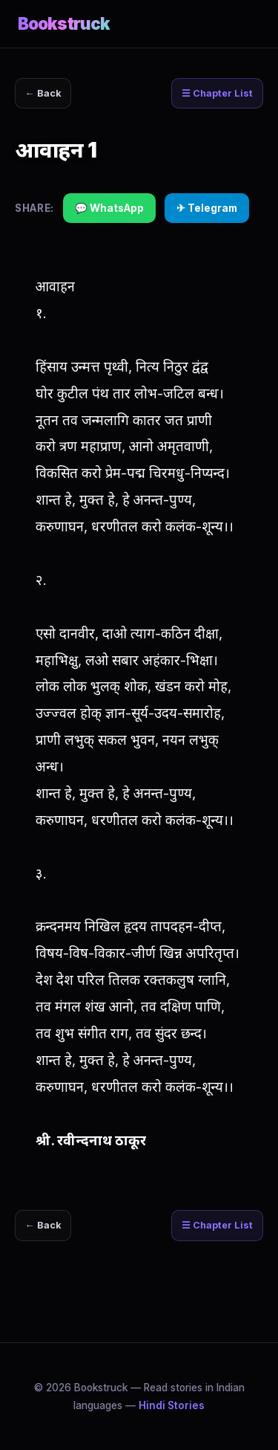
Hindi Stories (172, 1405)
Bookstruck (64, 23)
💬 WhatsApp (109, 208)
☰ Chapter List (217, 93)
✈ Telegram (206, 208)
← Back (43, 93)
